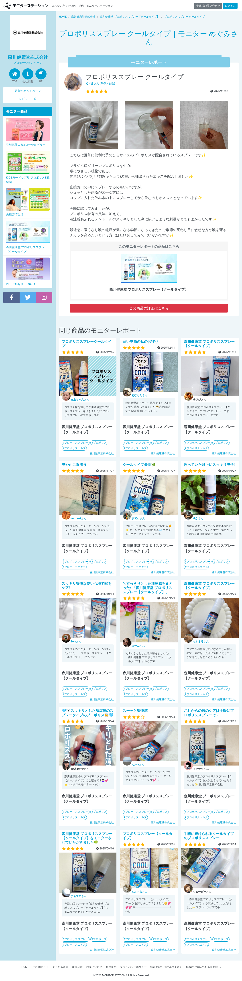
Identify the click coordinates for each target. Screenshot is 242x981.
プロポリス (99, 442)
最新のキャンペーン (28, 91)
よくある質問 (60, 967)
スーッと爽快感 (135, 711)
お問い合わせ (94, 967)
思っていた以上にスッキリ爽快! (209, 465)
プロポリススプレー (76, 442)
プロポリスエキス (75, 448)
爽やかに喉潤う (74, 465)
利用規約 (111, 967)
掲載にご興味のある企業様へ (203, 967)
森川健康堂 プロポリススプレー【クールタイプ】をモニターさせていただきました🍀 (87, 838)
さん (80, 399)
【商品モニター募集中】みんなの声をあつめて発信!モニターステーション (26, 6)
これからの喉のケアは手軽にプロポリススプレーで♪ (209, 713)
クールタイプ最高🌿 (139, 465)
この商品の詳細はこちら (149, 308)
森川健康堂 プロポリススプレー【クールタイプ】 (209, 343)
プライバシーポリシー (133, 967)
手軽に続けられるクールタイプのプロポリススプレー (209, 836)
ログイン (230, 5)
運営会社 (77, 967)
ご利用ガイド (41, 967)
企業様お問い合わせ (208, 5)
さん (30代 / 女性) (100, 83)
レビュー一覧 (28, 99)
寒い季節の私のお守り (140, 341)
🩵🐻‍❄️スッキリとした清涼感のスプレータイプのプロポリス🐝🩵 (87, 713)
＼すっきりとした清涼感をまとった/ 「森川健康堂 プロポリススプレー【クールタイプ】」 (148, 587)
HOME (25, 967)
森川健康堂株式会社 (102, 453)
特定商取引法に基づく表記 (166, 967)
